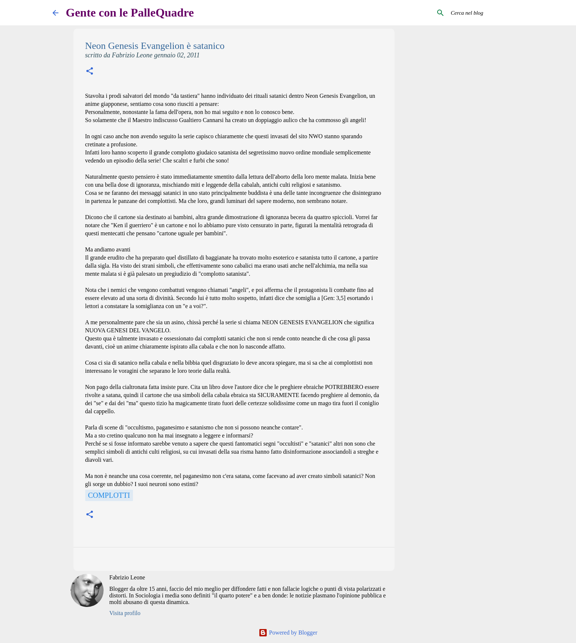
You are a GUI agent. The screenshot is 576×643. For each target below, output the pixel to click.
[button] (89, 72)
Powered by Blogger (288, 632)
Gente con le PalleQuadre (130, 12)
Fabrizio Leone (127, 577)
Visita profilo (125, 613)
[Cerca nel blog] (486, 13)
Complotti (109, 495)
